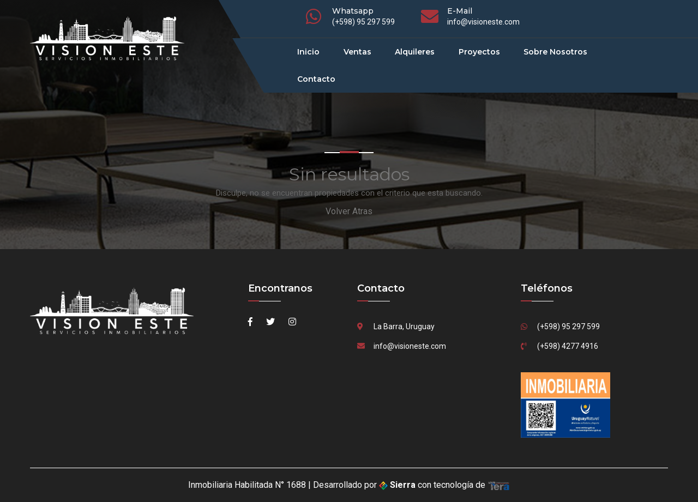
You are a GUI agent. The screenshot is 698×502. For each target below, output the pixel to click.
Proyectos (479, 52)
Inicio (308, 52)
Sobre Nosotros (555, 52)
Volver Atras (349, 211)
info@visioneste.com (483, 21)
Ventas (357, 52)
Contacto (316, 79)
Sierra (398, 485)
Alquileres (415, 52)
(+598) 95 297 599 (363, 21)
